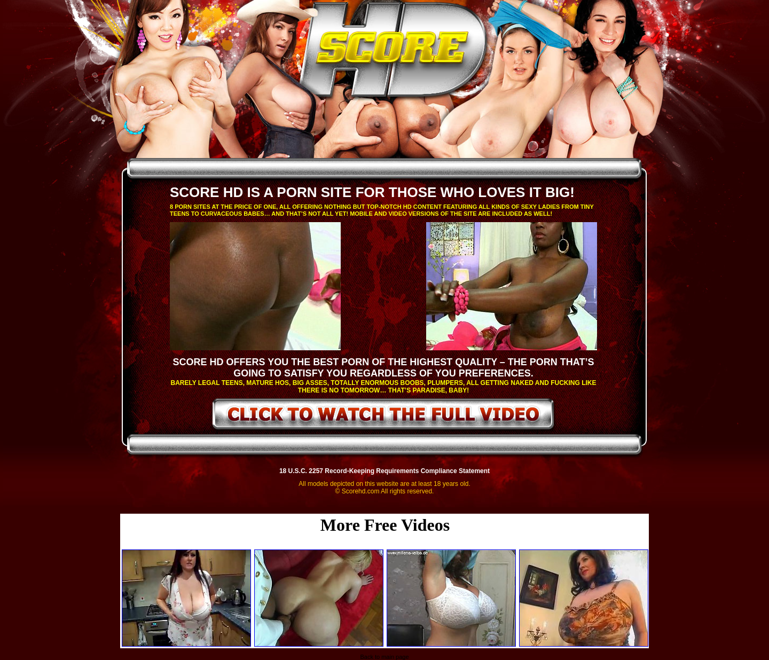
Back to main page (384, 657)
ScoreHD (393, 52)
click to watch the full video (383, 416)
